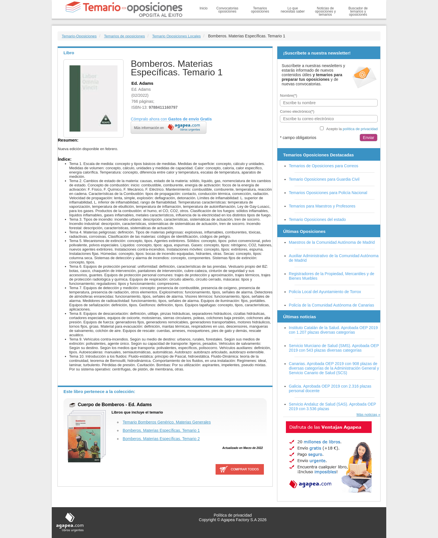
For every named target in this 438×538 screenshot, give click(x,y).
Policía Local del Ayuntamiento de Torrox (325, 291)
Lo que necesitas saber (293, 9)
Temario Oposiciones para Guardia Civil (324, 179)
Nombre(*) (288, 95)
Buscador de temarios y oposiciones (358, 11)
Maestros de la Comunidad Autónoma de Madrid (332, 242)
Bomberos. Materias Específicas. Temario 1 (161, 430)
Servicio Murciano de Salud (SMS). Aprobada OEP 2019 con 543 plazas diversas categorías (334, 347)
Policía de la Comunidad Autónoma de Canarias (331, 305)
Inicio (204, 8)
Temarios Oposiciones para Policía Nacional (328, 192)
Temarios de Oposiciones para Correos (323, 166)
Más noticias (367, 414)
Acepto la (352, 129)
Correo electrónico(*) (297, 111)
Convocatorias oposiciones (227, 9)
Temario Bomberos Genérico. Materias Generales (167, 422)
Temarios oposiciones (260, 9)
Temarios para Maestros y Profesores (322, 206)
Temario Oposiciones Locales (176, 36)
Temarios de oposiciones (124, 36)
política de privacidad (360, 129)
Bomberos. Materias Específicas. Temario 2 (161, 438)
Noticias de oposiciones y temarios (325, 11)
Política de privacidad (233, 515)
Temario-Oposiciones (79, 36)
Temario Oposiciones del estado (317, 219)
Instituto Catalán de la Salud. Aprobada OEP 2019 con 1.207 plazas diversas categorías (333, 330)
